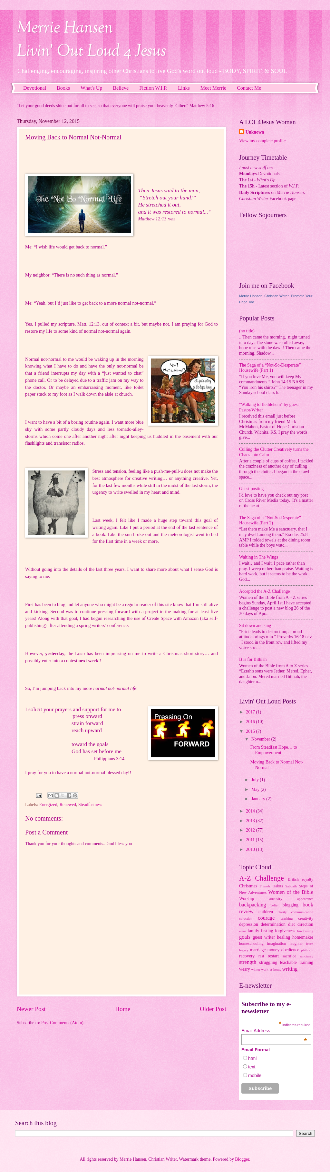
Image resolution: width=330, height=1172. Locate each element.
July (255, 779)
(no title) (247, 330)
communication (302, 912)
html (252, 1058)
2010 (251, 849)
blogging (290, 905)
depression (248, 924)
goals (244, 937)
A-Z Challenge (261, 878)
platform (307, 950)
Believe (121, 88)
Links (183, 88)
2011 (251, 839)
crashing (287, 918)
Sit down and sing (255, 625)
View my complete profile (262, 140)
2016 (251, 721)
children (265, 911)
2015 (251, 731)
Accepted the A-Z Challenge (264, 591)
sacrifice (289, 956)
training (306, 962)
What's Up (91, 88)
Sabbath (291, 886)
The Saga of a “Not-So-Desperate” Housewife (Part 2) (270, 520)
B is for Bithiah (253, 659)
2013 (251, 820)
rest (261, 956)
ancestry (275, 898)
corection (245, 918)
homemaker (302, 937)
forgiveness (285, 930)
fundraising (305, 931)
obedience (290, 949)
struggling (268, 962)
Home (122, 1008)
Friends (265, 886)
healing (283, 937)
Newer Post (31, 1008)
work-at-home (271, 969)
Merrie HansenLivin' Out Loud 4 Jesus (91, 40)
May (256, 789)
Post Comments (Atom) (62, 1022)
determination (273, 924)
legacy (243, 950)
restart (273, 956)
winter (255, 969)
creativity (305, 918)
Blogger (242, 1159)
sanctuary (306, 956)
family (253, 930)
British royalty (300, 879)
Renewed (68, 804)
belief (274, 905)
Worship (246, 898)
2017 (251, 712)
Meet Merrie (213, 88)
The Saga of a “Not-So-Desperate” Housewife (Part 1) (270, 368)
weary (244, 969)
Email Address (274, 1030)
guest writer (264, 937)
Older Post (213, 1008)
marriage (258, 949)
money (273, 949)
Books (63, 88)
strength (247, 962)
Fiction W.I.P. (153, 88)
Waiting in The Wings (258, 557)
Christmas (248, 886)
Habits (278, 886)
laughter (296, 943)
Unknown (255, 132)
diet (291, 924)
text (252, 1066)
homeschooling (251, 943)
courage (266, 918)
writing (289, 969)
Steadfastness (90, 804)
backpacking (252, 905)
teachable (288, 962)
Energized (48, 804)
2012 (251, 830)
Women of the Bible (290, 892)
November (261, 739)
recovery (247, 956)
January (258, 798)
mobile (254, 1075)
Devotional (34, 88)
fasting (267, 930)
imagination (276, 943)
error (242, 931)
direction (305, 924)
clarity (282, 912)
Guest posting (251, 488)
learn (309, 943)
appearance (305, 899)
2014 (251, 811)
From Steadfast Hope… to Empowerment (273, 750)
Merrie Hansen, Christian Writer (264, 296)
